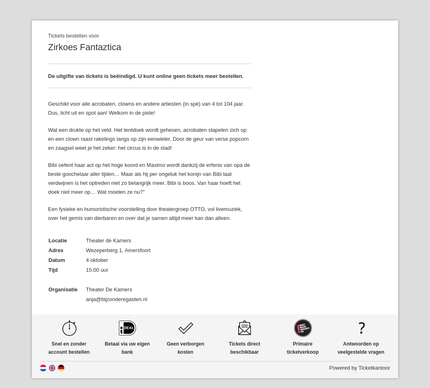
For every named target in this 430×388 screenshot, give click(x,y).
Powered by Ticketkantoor (359, 368)
